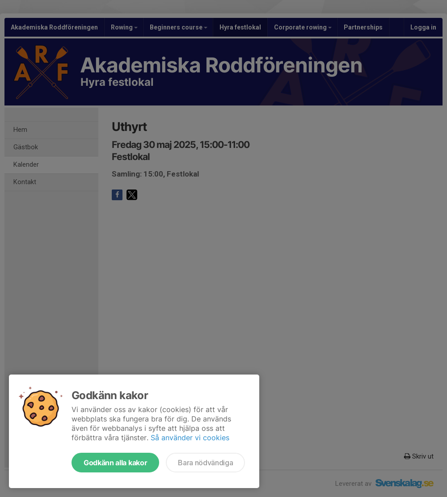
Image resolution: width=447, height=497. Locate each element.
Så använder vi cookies (190, 437)
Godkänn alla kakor (115, 462)
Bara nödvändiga (205, 462)
